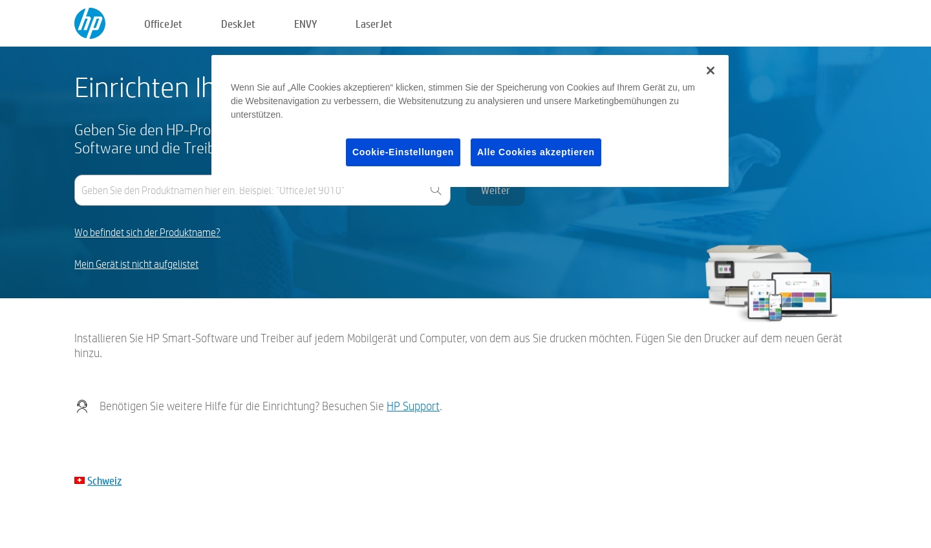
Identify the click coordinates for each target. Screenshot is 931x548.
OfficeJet (163, 23)
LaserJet (374, 23)
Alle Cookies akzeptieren (536, 152)
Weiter (495, 189)
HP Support (413, 406)
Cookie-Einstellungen (403, 152)
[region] (470, 121)
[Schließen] (710, 70)
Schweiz (104, 480)
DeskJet (238, 23)
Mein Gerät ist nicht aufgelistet (136, 264)
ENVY (305, 23)
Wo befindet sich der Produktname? (147, 232)
